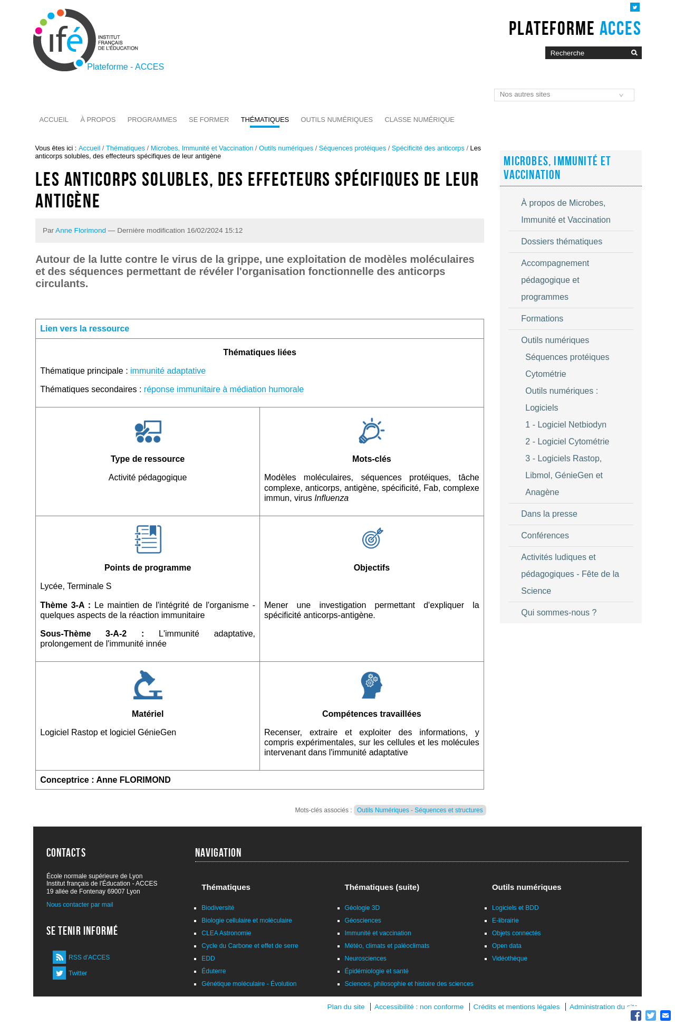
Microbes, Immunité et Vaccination (202, 148)
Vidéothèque (509, 958)
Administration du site (604, 1007)
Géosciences (363, 920)
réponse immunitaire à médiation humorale (224, 389)
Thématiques (265, 120)
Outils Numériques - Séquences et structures (420, 810)
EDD (208, 958)
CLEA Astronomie (226, 933)
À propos (97, 120)
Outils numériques (337, 120)
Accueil (54, 120)
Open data (507, 946)
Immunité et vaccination (378, 933)
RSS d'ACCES (89, 957)
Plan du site (346, 1007)
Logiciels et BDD (515, 908)
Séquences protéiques (352, 148)
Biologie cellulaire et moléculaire (246, 920)
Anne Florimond (80, 230)
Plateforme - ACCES (125, 66)
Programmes (152, 120)
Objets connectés (516, 933)
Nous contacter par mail (79, 904)
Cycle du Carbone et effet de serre (249, 946)
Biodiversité (217, 908)
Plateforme (575, 28)
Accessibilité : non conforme (419, 1007)
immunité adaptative (168, 370)
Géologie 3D (362, 908)
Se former (209, 120)
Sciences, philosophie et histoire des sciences (409, 984)
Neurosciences (366, 958)
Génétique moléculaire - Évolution (248, 984)
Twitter (78, 973)
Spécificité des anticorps (428, 148)
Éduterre (213, 971)
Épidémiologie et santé (377, 971)
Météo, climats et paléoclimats (387, 946)
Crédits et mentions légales (517, 1007)
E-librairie (505, 920)
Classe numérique (420, 120)
